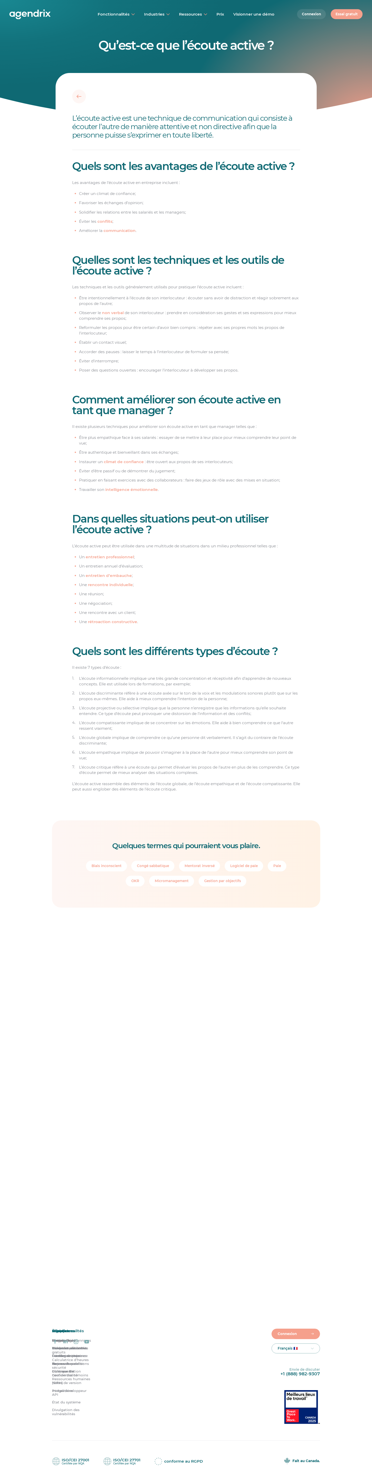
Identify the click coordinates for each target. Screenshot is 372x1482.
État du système (66, 1402)
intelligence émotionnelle (131, 489)
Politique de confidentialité (65, 1373)
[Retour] (79, 96)
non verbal (112, 312)
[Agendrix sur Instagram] (76, 1342)
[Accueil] (42, 14)
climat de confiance (124, 461)
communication (119, 230)
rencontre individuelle (110, 584)
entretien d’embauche (108, 575)
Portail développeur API (69, 1393)
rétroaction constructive (112, 621)
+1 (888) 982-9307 (300, 1373)
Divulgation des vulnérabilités (66, 1412)
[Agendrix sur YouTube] (87, 1342)
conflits (104, 221)
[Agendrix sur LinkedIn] (65, 1342)
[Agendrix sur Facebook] (55, 1342)
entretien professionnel (109, 556)
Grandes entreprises (69, 1356)
